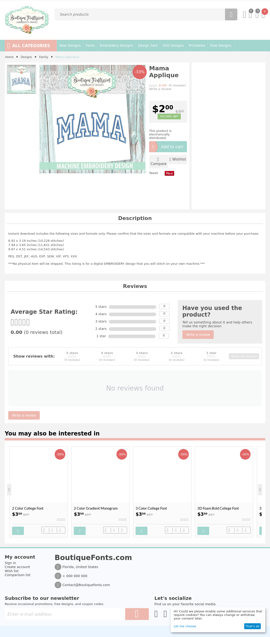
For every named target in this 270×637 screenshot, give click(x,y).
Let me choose (185, 626)
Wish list (12, 570)
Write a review (160, 88)
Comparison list (18, 574)
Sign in (10, 562)
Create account (17, 566)
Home (9, 57)
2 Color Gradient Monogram (96, 508)
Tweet (153, 172)
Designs (27, 57)
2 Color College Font (28, 508)
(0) (177, 85)
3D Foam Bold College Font (218, 508)
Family (46, 57)
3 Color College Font (151, 508)
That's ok (252, 626)
